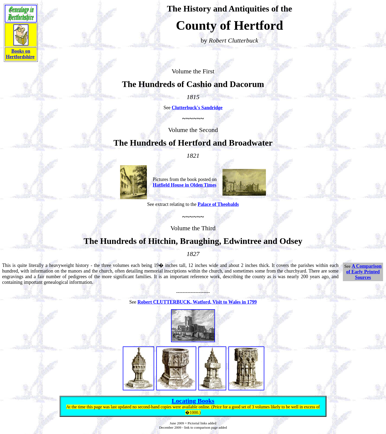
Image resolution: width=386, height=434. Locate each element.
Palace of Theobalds (218, 204)
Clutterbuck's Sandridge (197, 107)
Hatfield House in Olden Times (184, 185)
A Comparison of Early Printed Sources (364, 271)
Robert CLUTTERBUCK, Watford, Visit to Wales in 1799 (197, 302)
